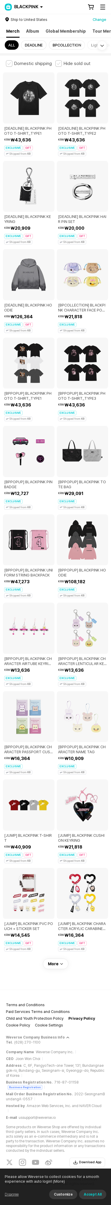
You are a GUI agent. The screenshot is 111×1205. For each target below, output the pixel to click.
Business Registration (25, 1087)
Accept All (93, 1194)
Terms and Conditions (25, 1005)
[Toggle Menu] (103, 7)
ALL (11, 45)
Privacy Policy (81, 1018)
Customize (63, 1194)
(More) (58, 1181)
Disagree (12, 1194)
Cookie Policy (18, 1025)
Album (32, 31)
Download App (87, 1162)
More (55, 963)
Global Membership (66, 31)
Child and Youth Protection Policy (35, 1018)
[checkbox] (29, 63)
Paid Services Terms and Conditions (38, 1011)
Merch (13, 31)
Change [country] (99, 19)
